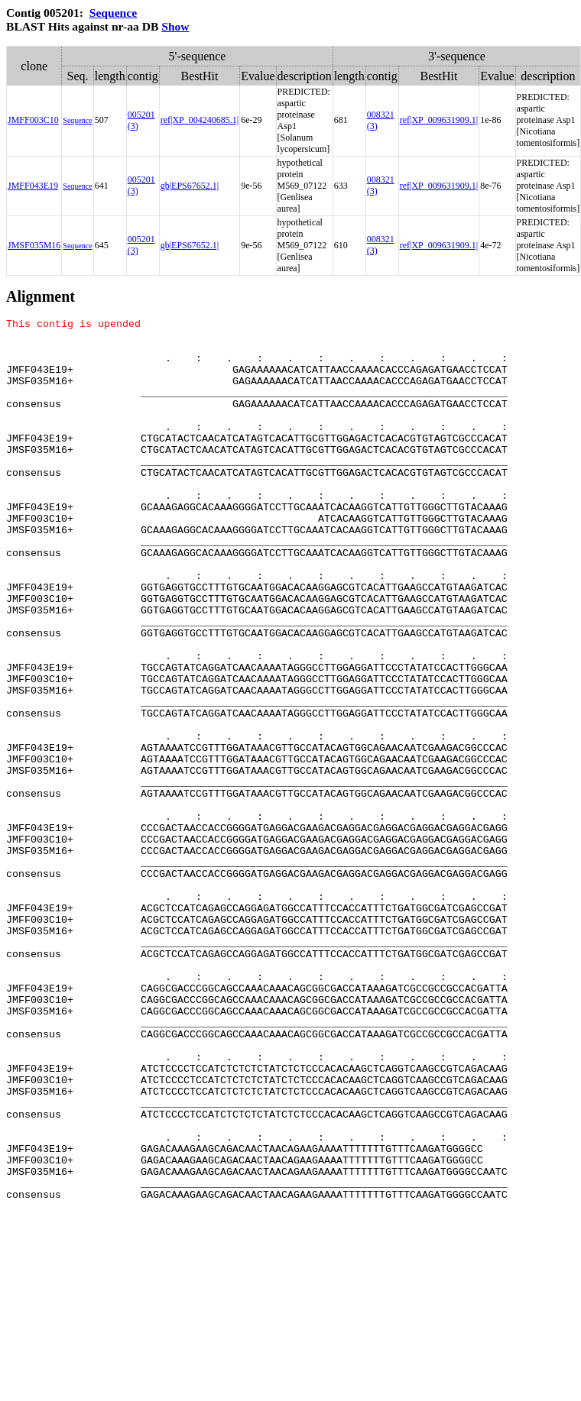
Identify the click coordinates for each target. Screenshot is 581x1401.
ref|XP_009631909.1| (439, 120)
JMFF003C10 (33, 120)
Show (175, 26)
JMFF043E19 (33, 185)
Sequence (113, 12)
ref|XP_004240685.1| (200, 120)
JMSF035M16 (34, 245)
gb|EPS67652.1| (190, 185)
